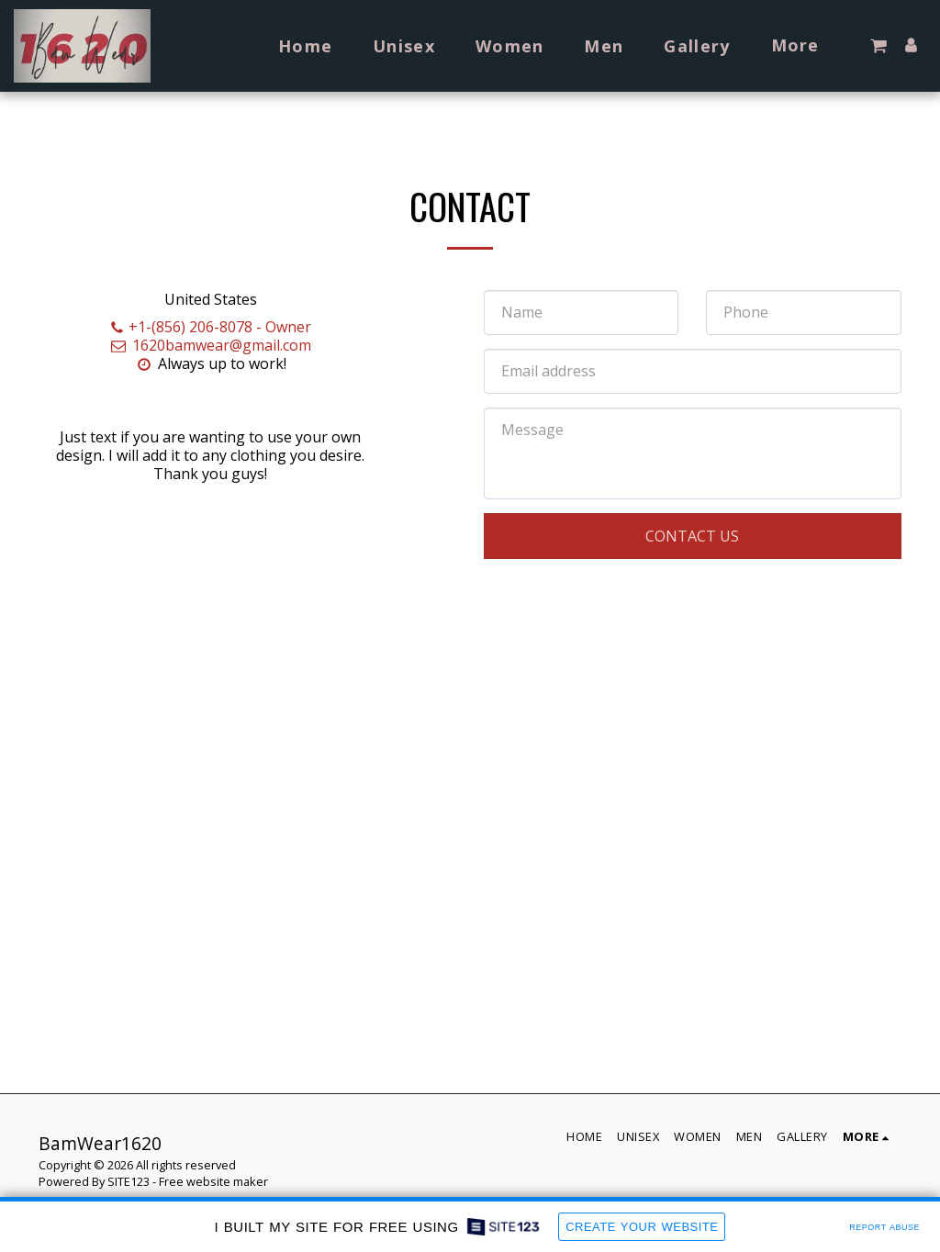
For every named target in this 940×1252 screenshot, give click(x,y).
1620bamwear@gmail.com (210, 345)
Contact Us (692, 536)
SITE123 (128, 1181)
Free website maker (213, 1181)
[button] (878, 46)
